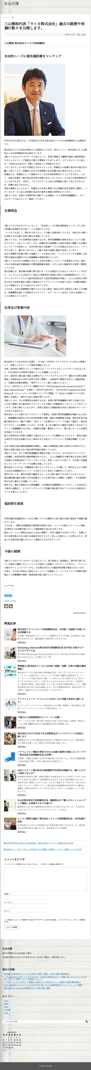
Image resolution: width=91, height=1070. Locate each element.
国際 (6, 1004)
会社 (79, 35)
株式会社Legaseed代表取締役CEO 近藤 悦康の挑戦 (27, 988)
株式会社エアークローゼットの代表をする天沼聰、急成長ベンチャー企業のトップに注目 (42, 850)
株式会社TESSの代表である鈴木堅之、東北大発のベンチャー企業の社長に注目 (37, 843)
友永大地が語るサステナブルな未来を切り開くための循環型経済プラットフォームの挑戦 (43, 985)
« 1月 (4, 1050)
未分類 (7, 1010)
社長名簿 (11, 4)
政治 (6, 1007)
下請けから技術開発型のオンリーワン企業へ (39, 717)
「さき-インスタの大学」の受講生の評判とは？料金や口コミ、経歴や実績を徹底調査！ (42, 982)
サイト (7, 911)
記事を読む (22, 642)
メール (8, 903)
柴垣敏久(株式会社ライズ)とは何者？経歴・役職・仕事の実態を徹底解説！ (37, 974)
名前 (7, 894)
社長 (84, 35)
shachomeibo (79, 613)
